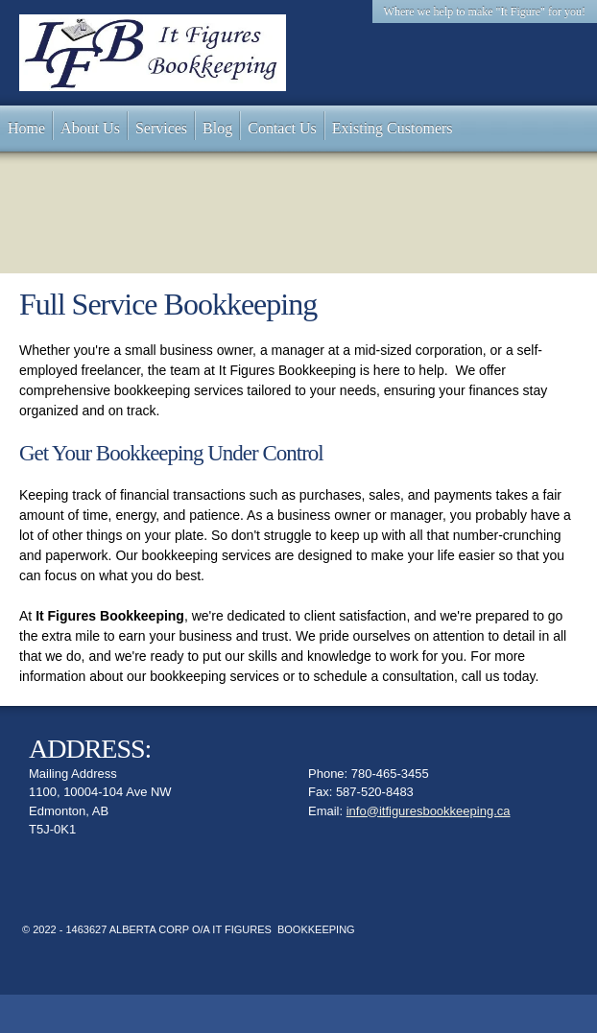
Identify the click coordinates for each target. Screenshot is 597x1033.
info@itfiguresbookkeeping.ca (428, 811)
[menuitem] (26, 128)
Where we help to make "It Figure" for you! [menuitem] (484, 11)
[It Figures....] (152, 52)
